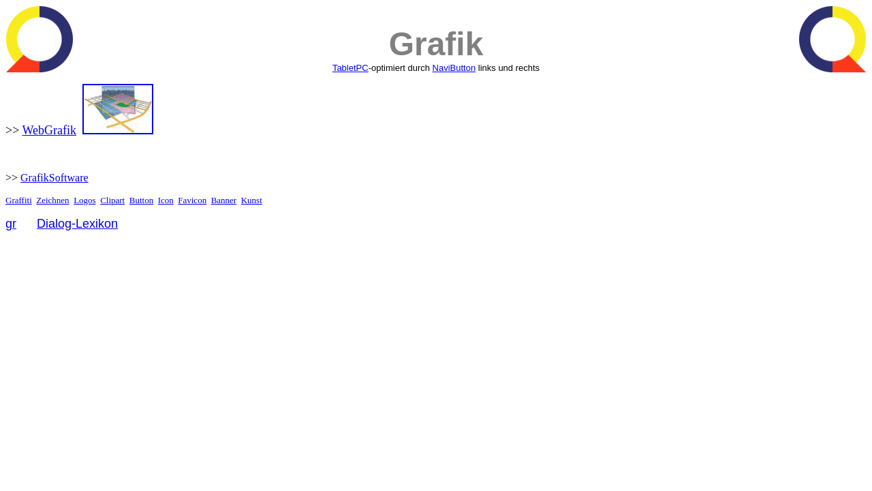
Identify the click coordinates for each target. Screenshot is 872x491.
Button (141, 200)
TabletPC (350, 68)
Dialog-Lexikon (77, 223)
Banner (224, 200)
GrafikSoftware (54, 177)
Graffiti (18, 200)
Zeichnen (52, 200)
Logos (85, 200)
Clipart (112, 200)
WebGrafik (49, 130)
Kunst (251, 200)
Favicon (192, 200)
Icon (166, 200)
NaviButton (454, 68)
